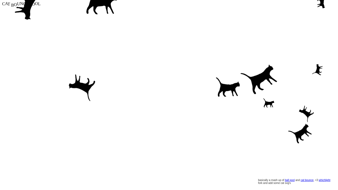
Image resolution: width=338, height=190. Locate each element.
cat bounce (307, 180)
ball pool (290, 180)
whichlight (324, 180)
